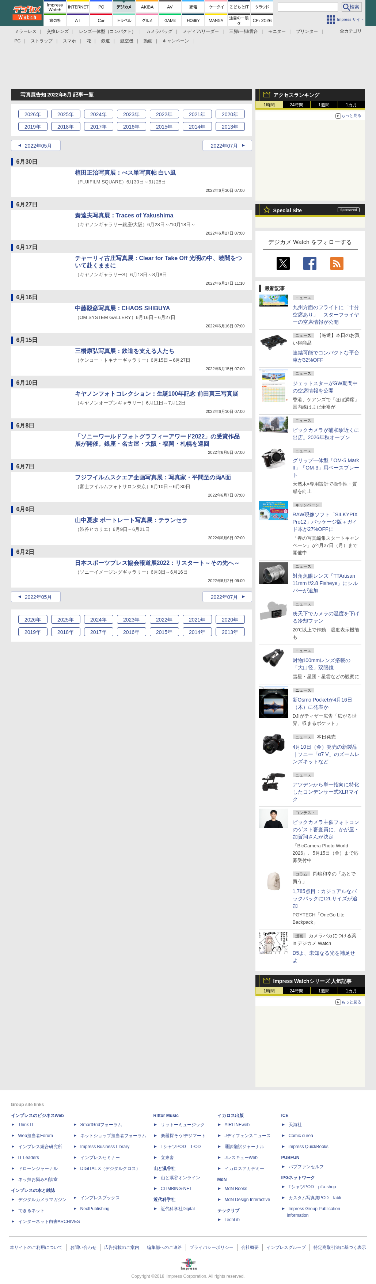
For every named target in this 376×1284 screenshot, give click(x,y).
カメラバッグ (159, 31)
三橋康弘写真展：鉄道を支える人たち (124, 351)
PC (18, 40)
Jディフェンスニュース (248, 1135)
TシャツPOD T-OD (181, 1146)
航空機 (126, 40)
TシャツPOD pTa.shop (312, 1186)
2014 (197, 127)
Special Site (287, 210)
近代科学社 (164, 1199)
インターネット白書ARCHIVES (49, 1221)
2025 (65, 114)
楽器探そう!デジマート (183, 1135)
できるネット (31, 1210)
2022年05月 (38, 146)
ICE (285, 1115)
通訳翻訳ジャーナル (244, 1146)
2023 (131, 114)
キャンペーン (176, 40)
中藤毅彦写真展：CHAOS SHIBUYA (122, 308)
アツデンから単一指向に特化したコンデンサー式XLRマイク (326, 792)
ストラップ (42, 40)
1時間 (269, 104)
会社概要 (250, 1247)
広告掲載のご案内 (121, 1247)
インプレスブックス (100, 1197)
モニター (277, 31)
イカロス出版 (230, 1115)
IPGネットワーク (298, 1177)
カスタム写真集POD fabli (315, 1197)
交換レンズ (58, 31)
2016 (131, 127)
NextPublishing (95, 1208)
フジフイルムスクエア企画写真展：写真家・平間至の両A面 (153, 477)
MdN (222, 1179)
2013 (230, 127)
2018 (65, 127)
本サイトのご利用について (36, 1247)
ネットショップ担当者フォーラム (113, 1135)
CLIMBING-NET (176, 1188)
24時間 (296, 104)
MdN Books (236, 1188)
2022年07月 (224, 146)
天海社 (295, 1124)
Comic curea (301, 1135)
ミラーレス (26, 31)
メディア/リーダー (201, 31)
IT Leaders (28, 1157)
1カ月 (351, 104)
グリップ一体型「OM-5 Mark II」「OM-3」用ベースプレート (326, 467)
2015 (164, 127)
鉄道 (105, 40)
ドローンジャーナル (38, 1168)
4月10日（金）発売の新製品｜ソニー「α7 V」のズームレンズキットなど (326, 754)
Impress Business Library (105, 1146)
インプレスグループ (286, 1247)
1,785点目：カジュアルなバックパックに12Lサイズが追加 (325, 898)
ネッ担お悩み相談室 (38, 1179)
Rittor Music (166, 1115)
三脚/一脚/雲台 (243, 31)
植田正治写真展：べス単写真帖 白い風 (125, 173)
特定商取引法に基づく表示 (340, 1247)
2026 (32, 114)
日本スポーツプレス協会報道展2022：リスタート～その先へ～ (157, 563)
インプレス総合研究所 (40, 1146)
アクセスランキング (296, 95)
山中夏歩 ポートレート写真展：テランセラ (131, 520)
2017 (98, 127)
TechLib (232, 1219)
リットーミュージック (183, 1124)
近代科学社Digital (178, 1208)
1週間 (324, 104)
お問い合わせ (83, 1247)
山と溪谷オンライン (180, 1177)
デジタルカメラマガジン (42, 1199)
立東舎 (167, 1157)
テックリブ (228, 1210)
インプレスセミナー (100, 1157)
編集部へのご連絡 (164, 1247)
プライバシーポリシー (211, 1247)
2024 (98, 114)
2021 (197, 114)
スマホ (69, 40)
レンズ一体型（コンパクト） (107, 31)
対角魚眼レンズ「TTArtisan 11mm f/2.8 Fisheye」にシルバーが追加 (325, 583)
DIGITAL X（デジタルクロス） (110, 1168)
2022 (164, 114)
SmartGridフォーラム (101, 1124)
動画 (148, 40)
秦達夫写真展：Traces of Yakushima (124, 215)
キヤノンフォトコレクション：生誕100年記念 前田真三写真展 (156, 394)
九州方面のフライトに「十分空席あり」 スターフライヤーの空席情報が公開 (326, 314)
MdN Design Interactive (247, 1199)
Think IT (26, 1124)
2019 (32, 127)
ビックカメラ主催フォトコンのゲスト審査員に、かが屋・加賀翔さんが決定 (326, 829)
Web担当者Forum (35, 1135)
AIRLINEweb (237, 1124)
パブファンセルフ (306, 1166)
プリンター (307, 31)
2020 (230, 114)
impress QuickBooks (308, 1146)
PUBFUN (290, 1157)
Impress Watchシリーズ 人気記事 (312, 981)
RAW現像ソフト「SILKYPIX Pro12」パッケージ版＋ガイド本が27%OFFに (325, 522)
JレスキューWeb (241, 1157)
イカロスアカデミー (244, 1168)
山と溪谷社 (164, 1168)
